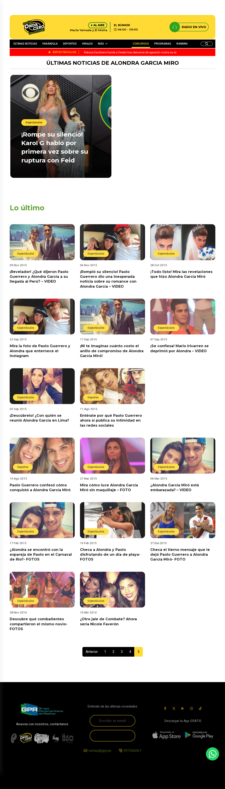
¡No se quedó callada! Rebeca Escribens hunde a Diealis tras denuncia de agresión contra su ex (164, 169)
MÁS (101, 43)
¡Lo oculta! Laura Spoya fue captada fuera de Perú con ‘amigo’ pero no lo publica (160, 117)
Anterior (92, 652)
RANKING (182, 43)
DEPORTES (70, 43)
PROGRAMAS (162, 43)
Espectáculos (34, 122)
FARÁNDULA (50, 43)
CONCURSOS (141, 43)
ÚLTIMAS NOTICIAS (25, 43)
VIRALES (87, 43)
